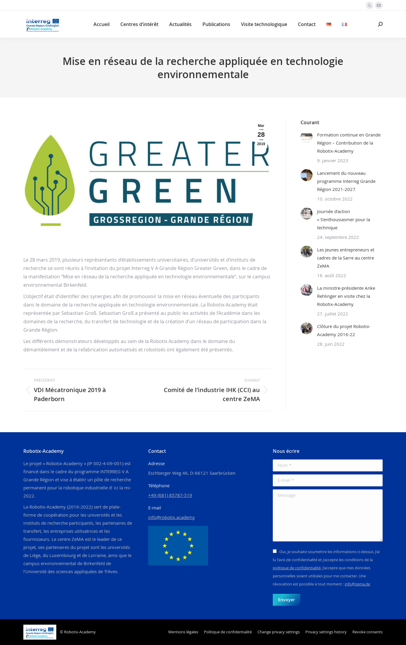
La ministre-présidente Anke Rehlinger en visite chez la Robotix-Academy (346, 296)
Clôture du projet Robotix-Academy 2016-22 (344, 330)
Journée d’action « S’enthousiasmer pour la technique (343, 219)
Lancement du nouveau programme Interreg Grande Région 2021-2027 (346, 181)
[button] (278, 632)
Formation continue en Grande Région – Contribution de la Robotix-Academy (349, 143)
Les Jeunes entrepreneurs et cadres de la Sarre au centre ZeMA (345, 258)
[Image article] (307, 137)
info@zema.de (357, 584)
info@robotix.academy (171, 517)
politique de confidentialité (297, 567)
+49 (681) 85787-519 (170, 495)
